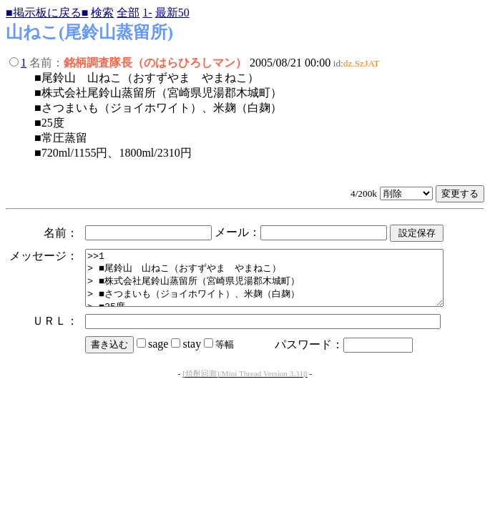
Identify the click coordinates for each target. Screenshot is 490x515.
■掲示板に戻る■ (47, 12)
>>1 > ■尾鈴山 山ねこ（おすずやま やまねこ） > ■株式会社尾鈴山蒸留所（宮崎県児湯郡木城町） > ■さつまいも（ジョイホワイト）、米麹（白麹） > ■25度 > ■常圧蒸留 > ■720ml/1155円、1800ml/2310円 (285, 283)
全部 (128, 12)
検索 (102, 12)
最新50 (172, 12)
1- (147, 12)
